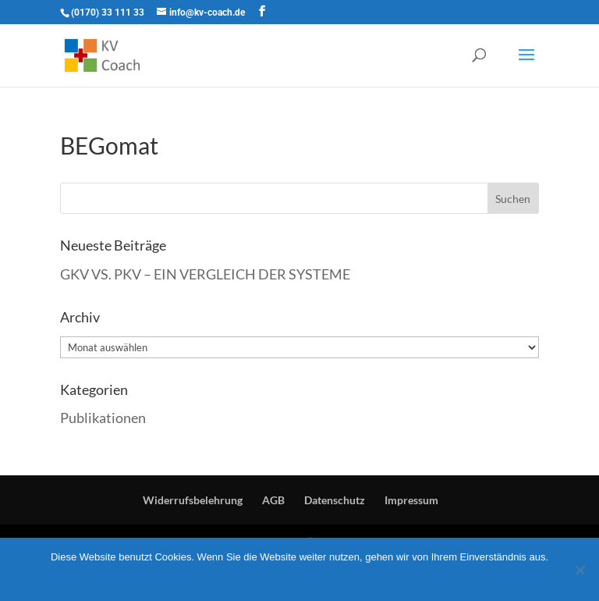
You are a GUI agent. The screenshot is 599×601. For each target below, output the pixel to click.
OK (264, 577)
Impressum (411, 500)
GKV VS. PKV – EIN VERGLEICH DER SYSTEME (205, 274)
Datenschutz (334, 500)
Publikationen (103, 417)
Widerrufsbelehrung (193, 500)
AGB (273, 500)
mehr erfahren (311, 577)
